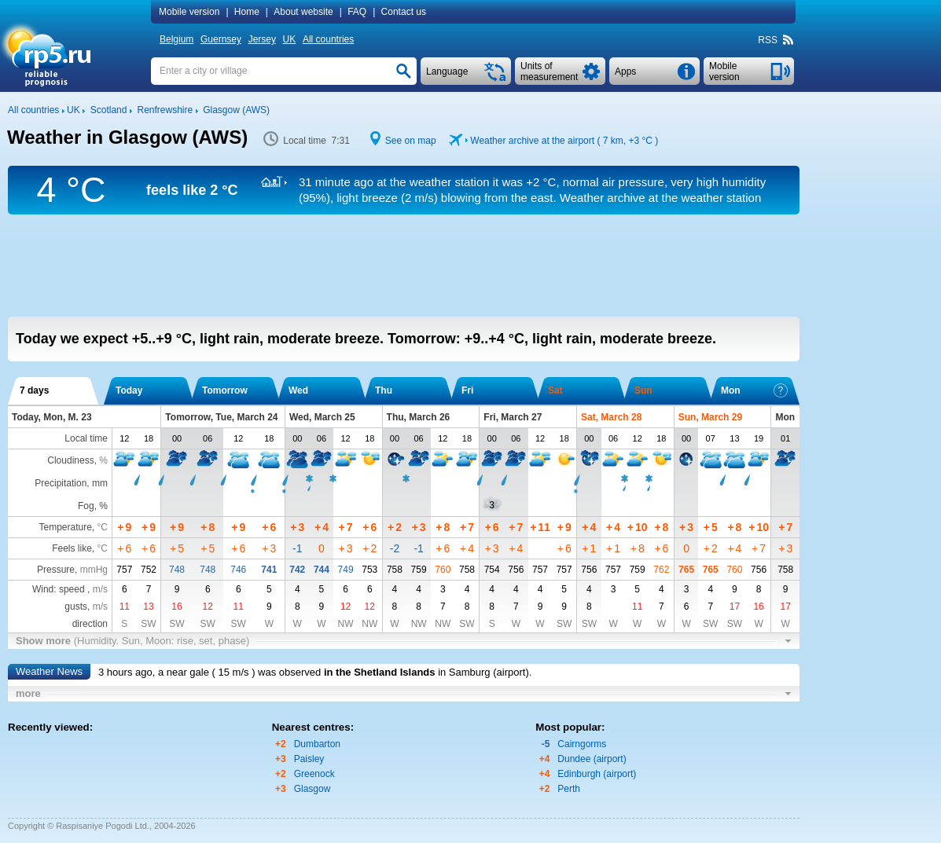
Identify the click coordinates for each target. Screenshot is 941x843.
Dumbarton (317, 744)
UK (289, 39)
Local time (86, 438)
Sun (643, 390)
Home (246, 11)
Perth (568, 788)
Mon (754, 390)
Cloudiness (70, 460)
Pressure (56, 569)
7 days (34, 390)
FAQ (356, 11)
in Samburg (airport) (483, 672)
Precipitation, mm (71, 483)
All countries (328, 39)
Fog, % (93, 505)
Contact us (403, 11)
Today (129, 390)
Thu (383, 390)
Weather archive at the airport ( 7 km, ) (564, 140)
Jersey (262, 39)
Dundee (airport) (591, 758)
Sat (555, 390)
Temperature (65, 527)
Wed (298, 390)
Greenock (314, 773)
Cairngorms (581, 744)
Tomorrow (225, 390)
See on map (410, 140)
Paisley (309, 758)
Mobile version (189, 11)
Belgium (176, 39)
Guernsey (220, 39)
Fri (467, 390)
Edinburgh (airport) (596, 773)
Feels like (72, 548)
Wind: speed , (70, 589)
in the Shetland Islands (380, 672)
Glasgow (312, 788)
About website (303, 11)
